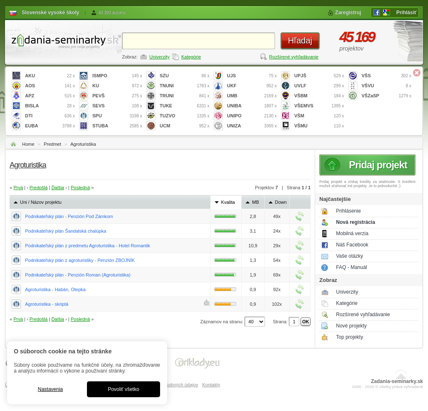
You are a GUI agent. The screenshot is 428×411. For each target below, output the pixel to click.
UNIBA (252, 106)
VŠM (319, 116)
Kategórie (191, 56)
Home (28, 144)
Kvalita (228, 202)
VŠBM (319, 96)
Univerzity (159, 56)
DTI (50, 116)
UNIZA (252, 126)
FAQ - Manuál (351, 267)
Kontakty (211, 384)
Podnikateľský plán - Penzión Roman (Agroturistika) (77, 274)
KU (117, 86)
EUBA (50, 126)
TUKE (184, 106)
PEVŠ (117, 96)
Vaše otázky (349, 256)
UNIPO (252, 116)
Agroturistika (83, 144)
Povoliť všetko (123, 389)
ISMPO (117, 76)
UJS (252, 76)
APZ (50, 96)
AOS (50, 86)
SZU (184, 76)
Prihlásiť (406, 12)
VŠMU (319, 126)
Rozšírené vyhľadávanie (293, 56)
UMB (252, 96)
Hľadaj (300, 40)
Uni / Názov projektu (40, 202)
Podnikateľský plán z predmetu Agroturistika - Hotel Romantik (87, 245)
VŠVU (386, 86)
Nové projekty (351, 326)
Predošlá (39, 187)
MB (255, 202)
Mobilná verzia (352, 233)
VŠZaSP (386, 96)
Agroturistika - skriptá (46, 304)
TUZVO (184, 116)
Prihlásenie (348, 211)
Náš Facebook (352, 245)
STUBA (117, 126)
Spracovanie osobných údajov (167, 384)
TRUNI (184, 96)
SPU (117, 116)
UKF (252, 86)
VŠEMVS (319, 106)
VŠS (386, 76)
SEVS (117, 106)
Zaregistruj (348, 12)
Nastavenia (50, 389)
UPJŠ (319, 76)
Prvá (18, 187)
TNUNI (184, 86)
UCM (184, 126)
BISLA (50, 106)
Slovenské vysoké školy (50, 12)
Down (281, 202)
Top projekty (349, 337)
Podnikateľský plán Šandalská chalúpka (65, 230)
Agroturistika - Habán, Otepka (55, 289)
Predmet (52, 144)
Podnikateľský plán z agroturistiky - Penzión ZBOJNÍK (80, 260)
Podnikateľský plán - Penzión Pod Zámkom (69, 216)
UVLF (319, 86)
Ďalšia (57, 187)
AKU (50, 76)
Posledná (80, 187)
